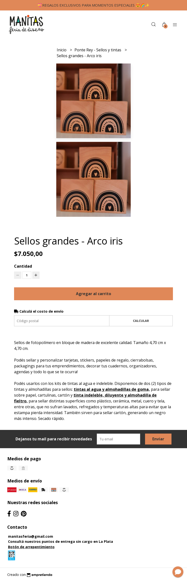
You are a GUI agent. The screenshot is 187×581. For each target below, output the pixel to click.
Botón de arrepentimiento (31, 547)
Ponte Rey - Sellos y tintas (98, 50)
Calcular (141, 320)
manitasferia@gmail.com (30, 536)
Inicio (62, 50)
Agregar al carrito (93, 293)
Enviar (158, 439)
